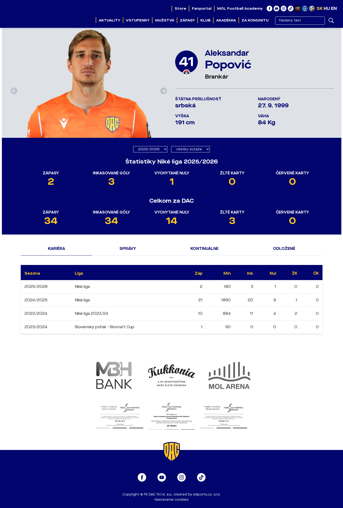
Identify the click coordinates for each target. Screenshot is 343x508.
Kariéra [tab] (56, 248)
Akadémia (226, 20)
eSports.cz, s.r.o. (207, 494)
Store (180, 8)
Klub (205, 20)
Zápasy (187, 20)
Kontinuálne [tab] (204, 248)
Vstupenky (137, 20)
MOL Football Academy (240, 8)
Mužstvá (164, 20)
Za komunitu (255, 20)
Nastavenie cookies (171, 499)
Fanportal (201, 8)
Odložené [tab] (284, 248)
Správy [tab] (128, 248)
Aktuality (109, 20)
